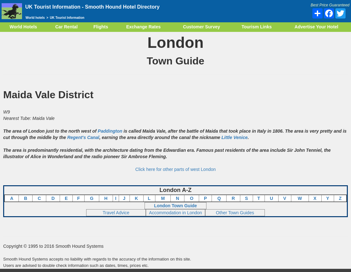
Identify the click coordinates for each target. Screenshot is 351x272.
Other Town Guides (235, 212)
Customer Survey (201, 26)
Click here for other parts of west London (175, 169)
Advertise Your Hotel (316, 26)
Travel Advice (116, 212)
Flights (100, 26)
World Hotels (23, 26)
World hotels (35, 17)
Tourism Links (257, 26)
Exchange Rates (143, 26)
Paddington (110, 131)
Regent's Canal (83, 137)
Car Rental (66, 26)
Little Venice (234, 137)
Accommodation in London (175, 212)
